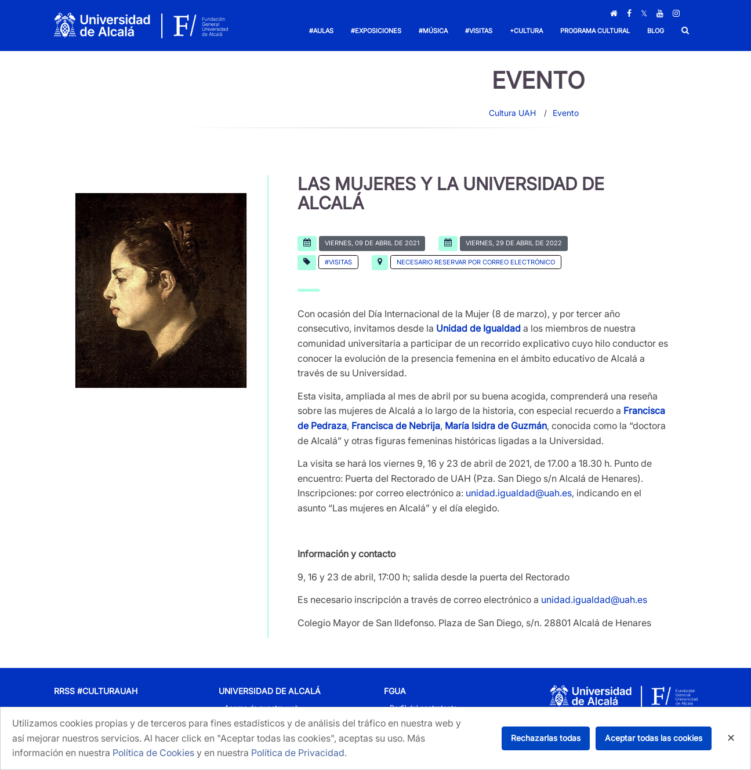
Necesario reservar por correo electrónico (476, 262)
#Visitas (478, 31)
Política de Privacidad (297, 752)
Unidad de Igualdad (478, 328)
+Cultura (526, 31)
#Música (433, 31)
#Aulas (321, 31)
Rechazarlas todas (546, 738)
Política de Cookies (153, 752)
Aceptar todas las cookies (653, 738)
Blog (655, 31)
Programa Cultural (595, 31)
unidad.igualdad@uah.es (519, 493)
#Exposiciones (376, 31)
